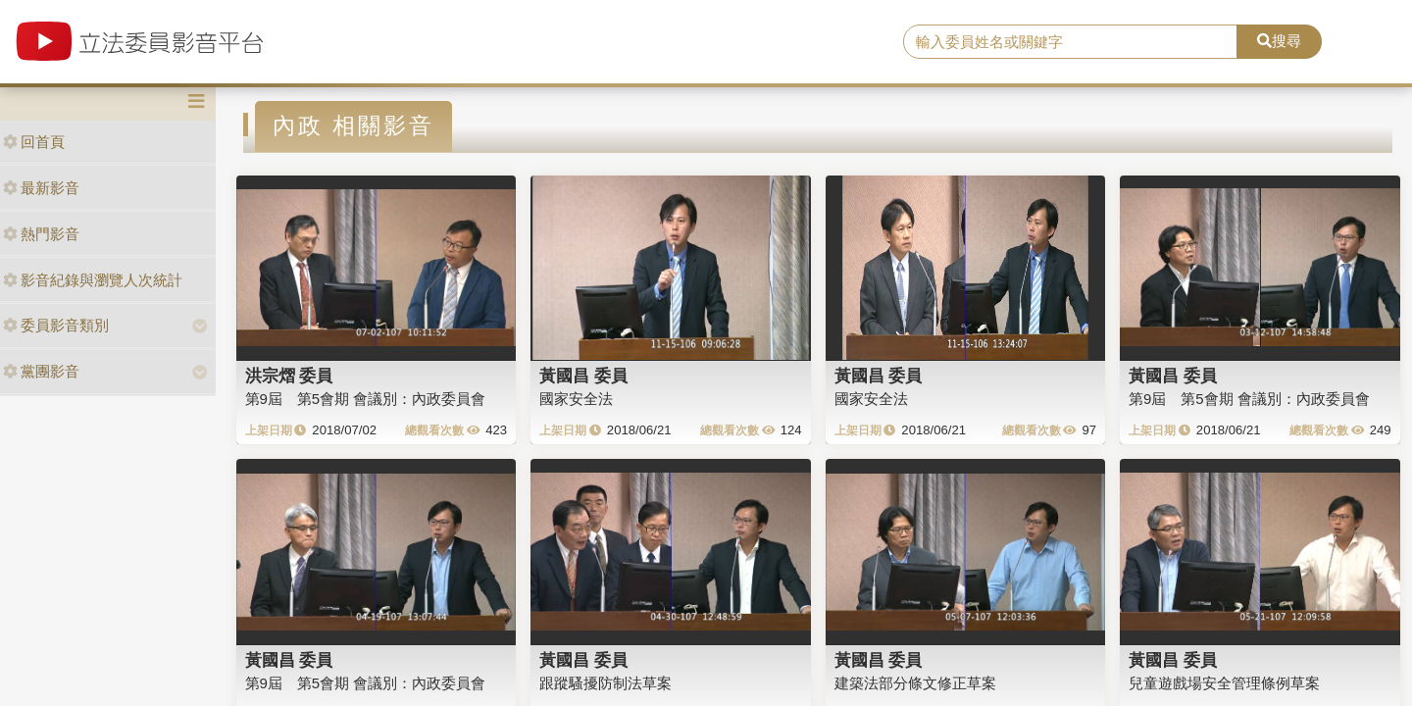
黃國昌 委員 (583, 375)
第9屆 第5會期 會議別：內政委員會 (365, 398)
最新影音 (41, 187)
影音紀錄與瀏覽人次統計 (92, 280)
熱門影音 (41, 234)
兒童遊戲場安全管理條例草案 (1224, 683)
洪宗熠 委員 (289, 375)
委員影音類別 (56, 325)
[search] (1070, 42)
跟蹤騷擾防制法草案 (605, 683)
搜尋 (1279, 40)
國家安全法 (576, 398)
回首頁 (34, 141)
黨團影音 (41, 371)
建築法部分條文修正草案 (915, 683)
